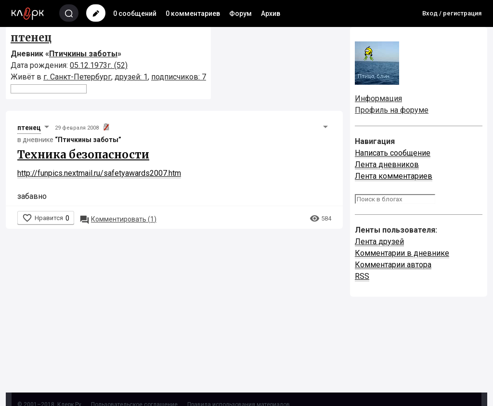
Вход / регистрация (451, 13)
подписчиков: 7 (178, 76)
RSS (362, 276)
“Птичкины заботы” (88, 140)
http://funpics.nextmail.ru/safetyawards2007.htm (99, 173)
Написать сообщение (392, 152)
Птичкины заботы (83, 53)
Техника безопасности (83, 154)
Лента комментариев (393, 176)
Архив (270, 13)
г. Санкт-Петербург (77, 76)
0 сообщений (134, 13)
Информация (378, 98)
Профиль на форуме (391, 110)
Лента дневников (387, 164)
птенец (31, 37)
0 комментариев (193, 13)
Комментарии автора (393, 264)
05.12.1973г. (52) (99, 65)
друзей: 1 (131, 76)
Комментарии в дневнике (402, 253)
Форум (240, 13)
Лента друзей (379, 241)
